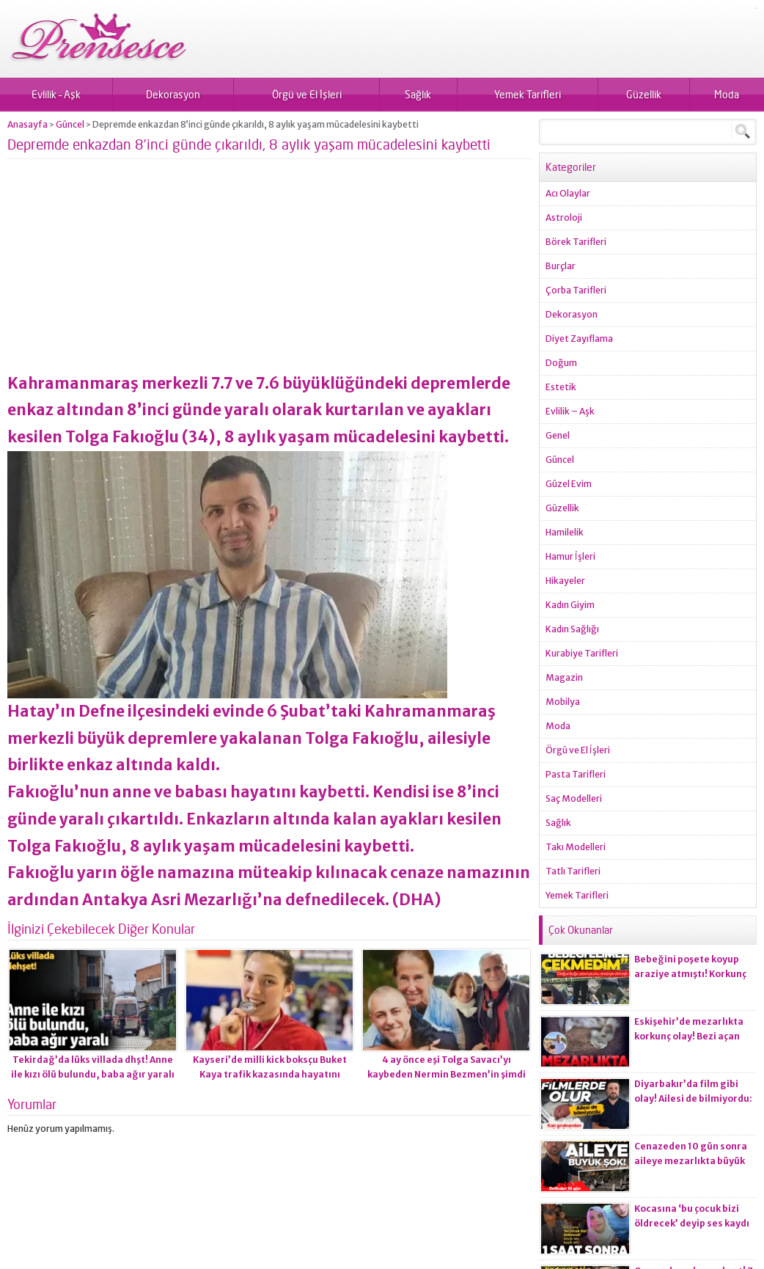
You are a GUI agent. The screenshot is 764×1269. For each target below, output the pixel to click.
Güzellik (643, 94)
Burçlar (561, 265)
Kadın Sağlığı (572, 628)
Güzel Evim (569, 483)
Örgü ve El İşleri (307, 94)
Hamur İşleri (570, 556)
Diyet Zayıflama (579, 338)
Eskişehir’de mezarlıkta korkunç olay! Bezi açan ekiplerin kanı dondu (688, 1036)
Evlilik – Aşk (56, 94)
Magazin (564, 677)
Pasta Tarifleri (576, 774)
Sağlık (418, 94)
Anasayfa (27, 124)
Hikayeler (565, 580)
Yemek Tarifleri (527, 94)
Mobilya (563, 701)
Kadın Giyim (570, 604)
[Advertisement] (269, 271)
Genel (558, 435)
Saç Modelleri (574, 798)
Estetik (561, 386)
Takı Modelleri (576, 846)
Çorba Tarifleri (576, 290)
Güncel (70, 124)
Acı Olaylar (568, 193)
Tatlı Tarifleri (573, 871)
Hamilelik (565, 532)
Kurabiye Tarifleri (582, 653)
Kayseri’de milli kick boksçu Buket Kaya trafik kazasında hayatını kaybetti (270, 1074)
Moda (726, 94)
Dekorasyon (173, 94)
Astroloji (564, 217)
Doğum (561, 362)
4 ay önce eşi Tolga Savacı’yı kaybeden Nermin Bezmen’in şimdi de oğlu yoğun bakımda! (446, 1074)
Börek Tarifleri (576, 241)
